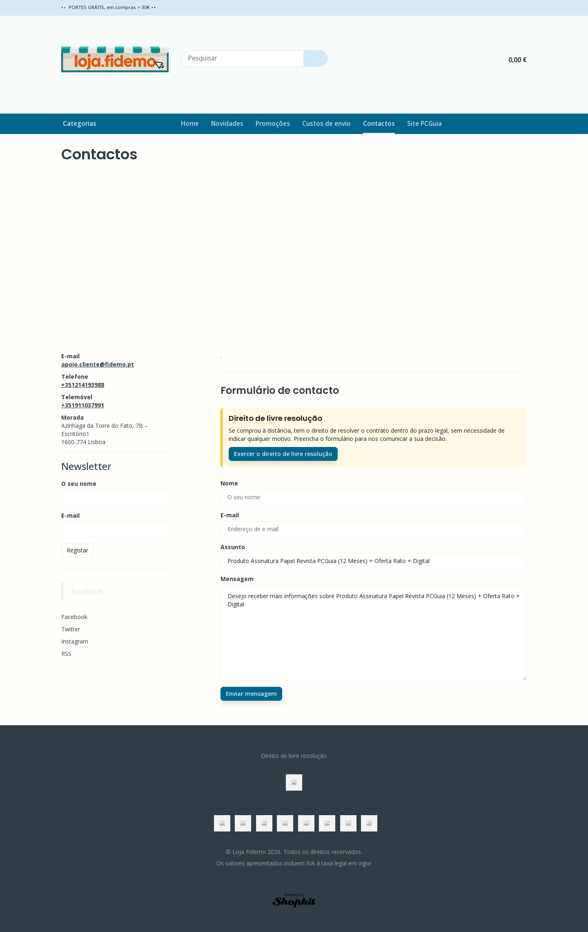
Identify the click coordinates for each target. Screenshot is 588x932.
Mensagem (237, 579)
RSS (66, 653)
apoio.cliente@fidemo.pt (97, 364)
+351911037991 (82, 405)
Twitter (70, 629)
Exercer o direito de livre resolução (283, 454)
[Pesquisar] (315, 58)
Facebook (86, 591)
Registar (77, 550)
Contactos (379, 123)
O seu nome (78, 483)
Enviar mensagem (251, 693)
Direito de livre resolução (294, 756)
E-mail (70, 515)
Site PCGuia (424, 123)
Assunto (232, 547)
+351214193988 (82, 385)
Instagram (74, 641)
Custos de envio (326, 123)
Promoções (273, 123)
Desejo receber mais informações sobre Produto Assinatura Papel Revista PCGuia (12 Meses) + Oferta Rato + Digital (373, 633)
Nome (229, 483)
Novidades (227, 123)
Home (190, 123)
